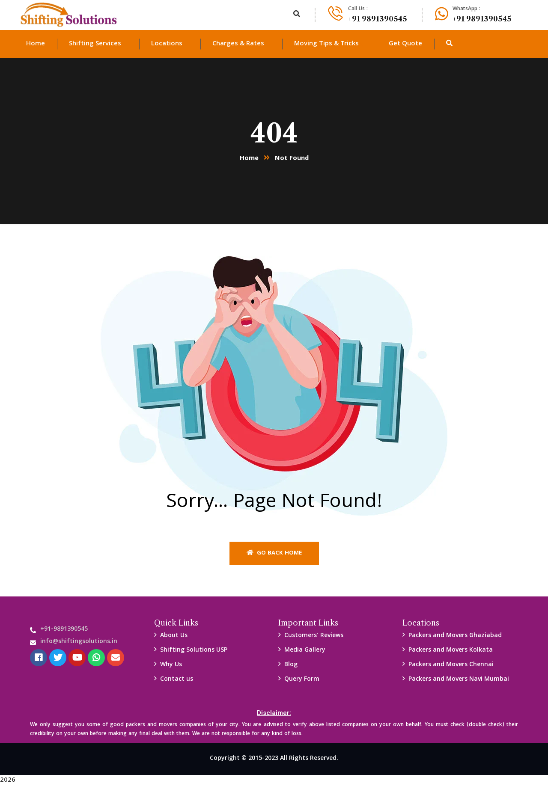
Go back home (274, 553)
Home (249, 158)
